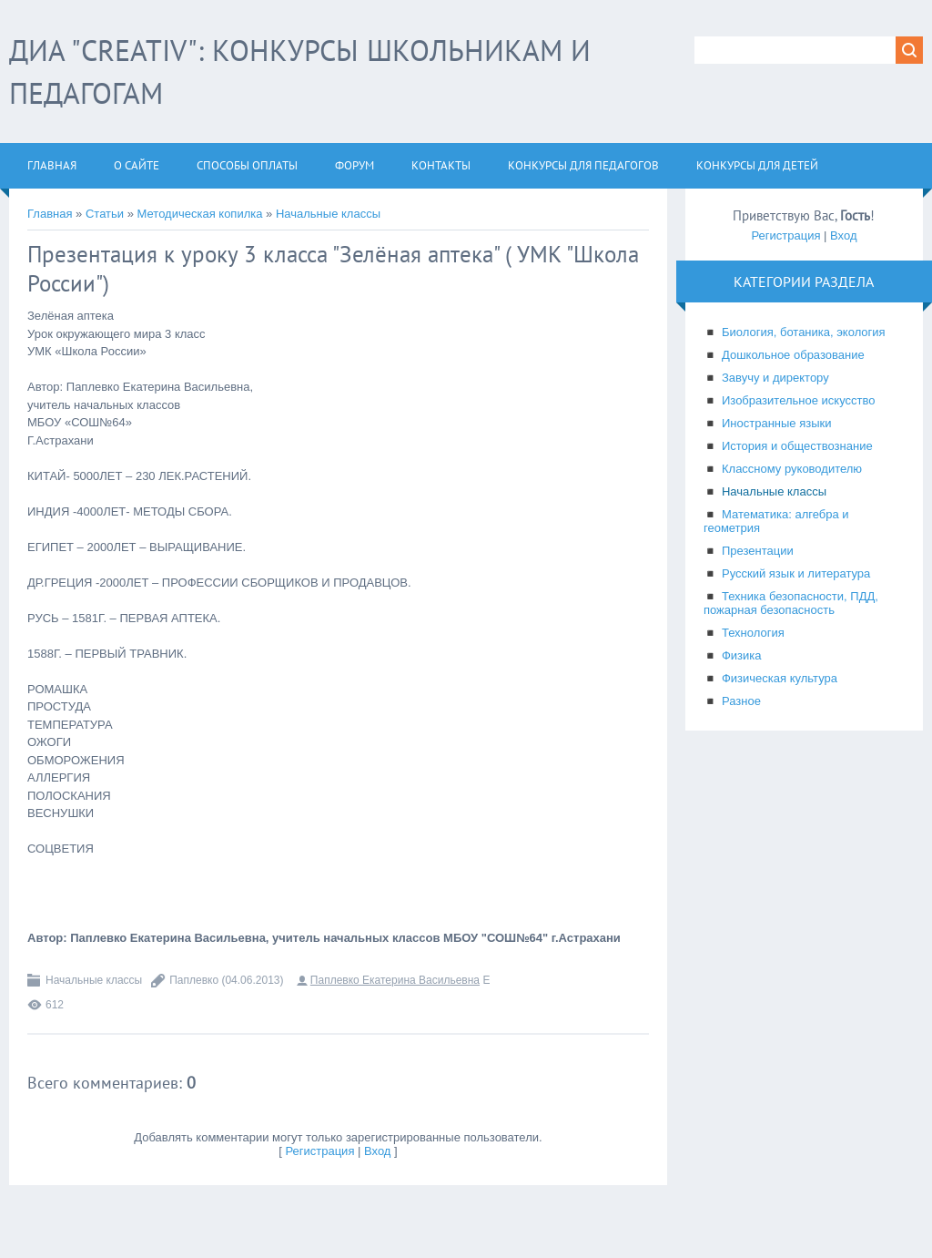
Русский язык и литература (796, 573)
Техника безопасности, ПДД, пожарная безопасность (791, 603)
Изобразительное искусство (798, 400)
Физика (742, 655)
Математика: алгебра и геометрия (776, 521)
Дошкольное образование (793, 355)
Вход (377, 1151)
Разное (741, 701)
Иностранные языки (777, 423)
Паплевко (193, 980)
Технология (753, 632)
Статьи (105, 213)
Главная (49, 213)
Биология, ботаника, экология (804, 332)
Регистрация (319, 1151)
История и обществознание (797, 446)
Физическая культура (779, 678)
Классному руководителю (792, 469)
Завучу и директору (775, 377)
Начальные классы (328, 213)
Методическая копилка (200, 213)
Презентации (758, 550)
